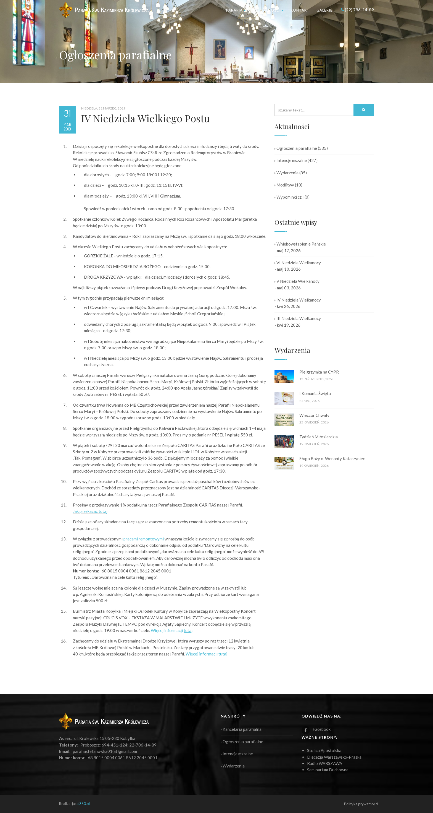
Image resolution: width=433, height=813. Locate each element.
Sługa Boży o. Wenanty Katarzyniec (332, 458)
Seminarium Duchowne (327, 769)
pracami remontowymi (143, 538)
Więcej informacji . (172, 630)
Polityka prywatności (361, 804)
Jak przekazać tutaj (90, 511)
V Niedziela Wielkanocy (297, 281)
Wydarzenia (286, 172)
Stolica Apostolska (324, 750)
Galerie (324, 10)
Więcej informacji (206, 653)
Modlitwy (284, 184)
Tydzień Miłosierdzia (318, 436)
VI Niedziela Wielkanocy (297, 262)
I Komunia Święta (315, 393)
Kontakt (300, 10)
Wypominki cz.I (289, 196)
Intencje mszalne (290, 160)
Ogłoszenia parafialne (295, 148)
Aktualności (268, 10)
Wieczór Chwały (314, 415)
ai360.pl (83, 803)
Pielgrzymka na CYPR (319, 371)
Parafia (236, 10)
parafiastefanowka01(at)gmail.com (105, 751)
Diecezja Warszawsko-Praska (334, 757)
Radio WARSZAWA (324, 763)
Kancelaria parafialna (241, 729)
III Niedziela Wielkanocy (297, 318)
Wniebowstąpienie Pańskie (300, 243)
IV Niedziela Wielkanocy (297, 299)
